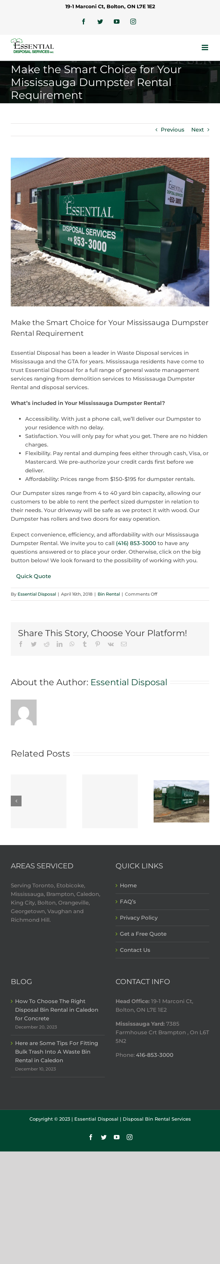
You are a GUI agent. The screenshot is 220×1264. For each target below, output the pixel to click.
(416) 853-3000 (136, 543)
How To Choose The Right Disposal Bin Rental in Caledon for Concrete (56, 1010)
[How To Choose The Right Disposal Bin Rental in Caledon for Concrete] (38, 801)
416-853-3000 (154, 1054)
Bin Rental (109, 594)
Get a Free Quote (143, 933)
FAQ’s (128, 901)
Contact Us (135, 949)
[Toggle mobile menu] (205, 47)
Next (197, 129)
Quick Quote (33, 576)
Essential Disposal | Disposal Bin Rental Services (132, 1119)
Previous (172, 129)
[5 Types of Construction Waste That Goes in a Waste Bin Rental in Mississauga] (181, 800)
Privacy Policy (139, 917)
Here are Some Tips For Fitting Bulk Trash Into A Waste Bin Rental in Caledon (56, 1052)
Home (128, 885)
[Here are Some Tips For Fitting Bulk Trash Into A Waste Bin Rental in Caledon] (110, 801)
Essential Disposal (37, 594)
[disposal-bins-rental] (110, 232)
